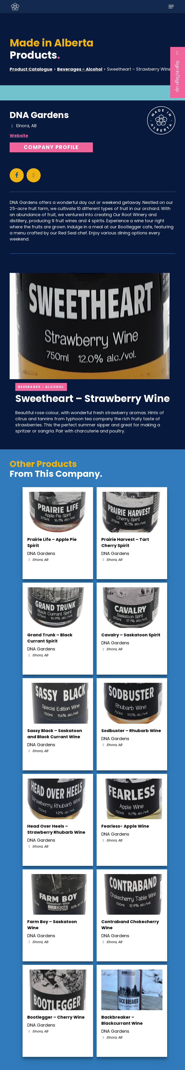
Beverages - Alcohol (79, 69)
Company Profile (51, 147)
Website (19, 135)
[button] (171, 6)
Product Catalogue (31, 69)
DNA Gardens (39, 115)
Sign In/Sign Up (177, 71)
